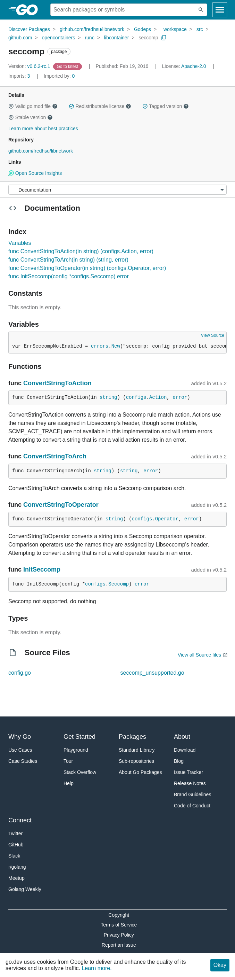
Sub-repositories (136, 761)
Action (158, 397)
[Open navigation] (220, 10)
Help (69, 783)
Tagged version (165, 106)
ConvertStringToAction (57, 383)
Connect (20, 820)
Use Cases (20, 750)
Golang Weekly (24, 889)
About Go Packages (140, 772)
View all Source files (199, 655)
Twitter (15, 833)
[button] (11, 106)
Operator (166, 519)
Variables (19, 243)
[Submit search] (201, 9)
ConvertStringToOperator (61, 504)
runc (89, 37)
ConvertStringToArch (54, 456)
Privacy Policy (119, 935)
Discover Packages (29, 29)
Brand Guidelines (192, 794)
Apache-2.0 (193, 66)
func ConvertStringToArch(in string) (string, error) (68, 260)
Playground (76, 750)
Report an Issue (119, 945)
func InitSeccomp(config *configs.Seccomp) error (68, 276)
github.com (20, 37)
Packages (132, 736)
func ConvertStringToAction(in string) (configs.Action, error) (80, 251)
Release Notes (190, 783)
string (108, 397)
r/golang (17, 867)
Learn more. (96, 968)
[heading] (29, 9)
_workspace (174, 29)
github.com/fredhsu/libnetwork (92, 29)
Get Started (79, 736)
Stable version (30, 117)
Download (184, 750)
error (180, 397)
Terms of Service (119, 925)
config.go (19, 673)
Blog (179, 761)
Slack (14, 856)
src (199, 29)
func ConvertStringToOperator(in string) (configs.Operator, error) (87, 268)
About (182, 736)
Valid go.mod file (33, 106)
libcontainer (116, 37)
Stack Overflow (80, 772)
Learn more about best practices (43, 128)
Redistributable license (100, 106)
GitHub (16, 844)
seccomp (148, 37)
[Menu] (117, 190)
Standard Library (137, 750)
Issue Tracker (188, 772)
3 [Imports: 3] (19, 76)
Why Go (19, 736)
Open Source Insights (35, 173)
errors (99, 346)
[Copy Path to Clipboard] (164, 37)
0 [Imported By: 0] (59, 76)
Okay (219, 965)
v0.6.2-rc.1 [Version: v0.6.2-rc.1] (30, 66)
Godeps (142, 29)
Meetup (16, 878)
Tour (68, 761)
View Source (212, 335)
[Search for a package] (122, 9)
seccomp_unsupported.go (152, 673)
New (115, 346)
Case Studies (22, 761)
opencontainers (58, 37)
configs (136, 397)
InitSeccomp (41, 569)
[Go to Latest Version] (68, 66)
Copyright (118, 915)
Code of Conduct (192, 805)
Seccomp (118, 584)
